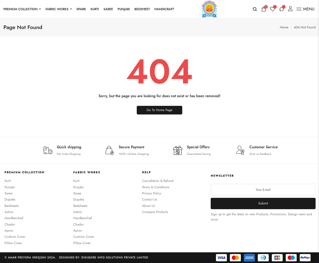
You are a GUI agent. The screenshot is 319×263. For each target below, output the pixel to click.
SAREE (108, 9)
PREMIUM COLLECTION (22, 9)
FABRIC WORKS (59, 9)
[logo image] (209, 8)
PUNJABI (124, 9)
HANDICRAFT (164, 9)
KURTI (95, 9)
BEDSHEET (142, 9)
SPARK (81, 9)
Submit (263, 203)
